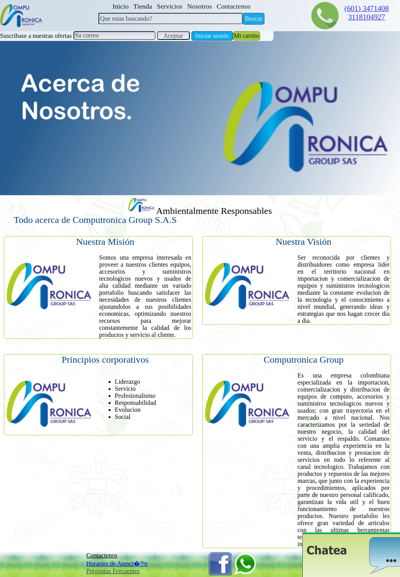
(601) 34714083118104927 (367, 12)
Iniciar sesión (212, 35)
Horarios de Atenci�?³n (117, 563)
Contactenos (101, 555)
